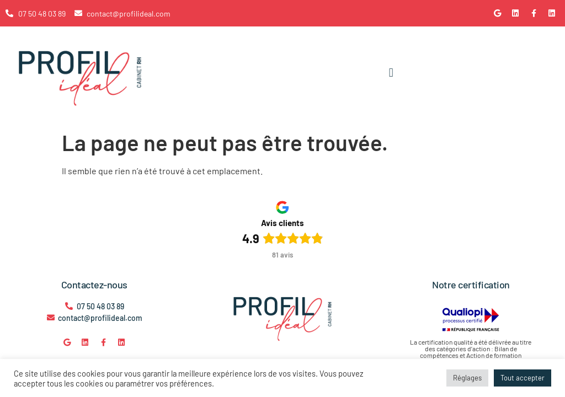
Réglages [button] (467, 377)
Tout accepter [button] (522, 377)
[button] (391, 73)
